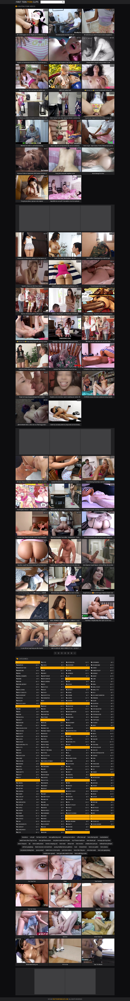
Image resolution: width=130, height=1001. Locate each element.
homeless (25, 837)
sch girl (32, 837)
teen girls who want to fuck (65, 853)
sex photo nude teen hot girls (61, 840)
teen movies (79, 843)
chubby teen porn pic (91, 843)
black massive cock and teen (43, 847)
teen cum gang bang (104, 850)
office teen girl (81, 837)
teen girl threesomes (45, 840)
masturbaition (104, 837)
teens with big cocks (81, 853)
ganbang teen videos (69, 837)
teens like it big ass (79, 850)
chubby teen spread (49, 853)
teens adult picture (38, 843)
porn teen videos (67, 850)
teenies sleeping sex (51, 843)
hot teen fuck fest (41, 837)
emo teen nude (91, 850)
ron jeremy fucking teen (27, 850)
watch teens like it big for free (28, 840)
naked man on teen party (53, 850)
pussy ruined (39, 850)
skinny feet (71, 843)
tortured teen (83, 847)
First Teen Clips (27, 2)
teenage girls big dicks (104, 840)
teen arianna (104, 847)
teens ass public (93, 847)
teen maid (62, 843)
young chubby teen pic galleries (63, 847)
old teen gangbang (27, 847)
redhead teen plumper (106, 843)
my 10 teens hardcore (78, 840)
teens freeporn (22, 843)
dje (29, 843)
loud (75, 847)
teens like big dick (93, 837)
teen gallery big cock (55, 837)
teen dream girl (91, 840)
